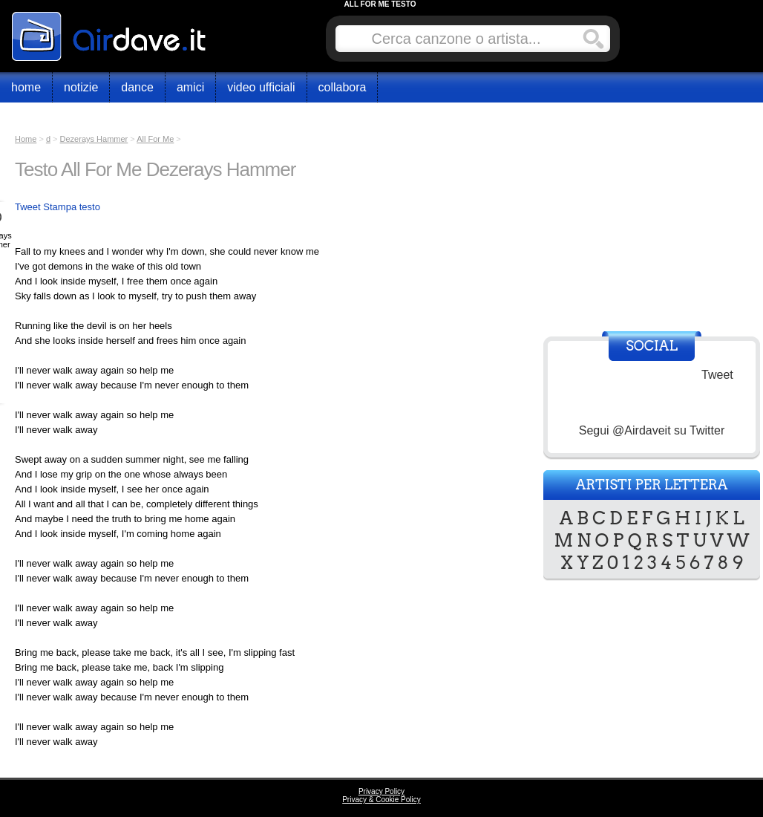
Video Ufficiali (261, 87)
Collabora (342, 87)
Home (26, 87)
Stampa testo (71, 206)
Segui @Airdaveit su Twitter (651, 430)
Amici (190, 87)
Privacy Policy (381, 791)
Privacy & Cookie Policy (381, 799)
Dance (137, 87)
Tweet (28, 206)
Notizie (81, 87)
